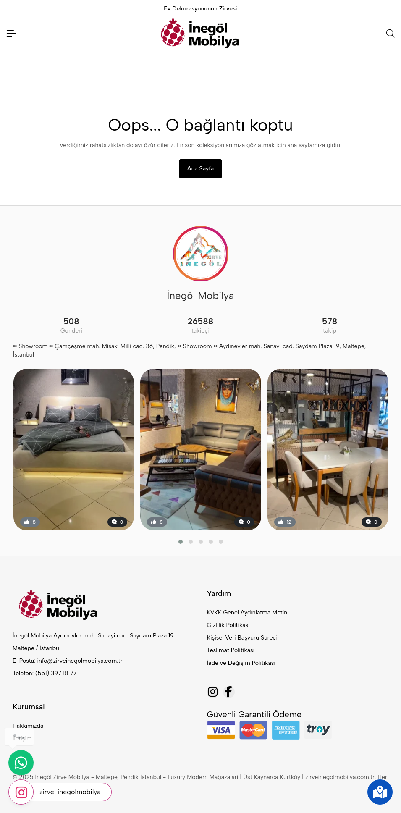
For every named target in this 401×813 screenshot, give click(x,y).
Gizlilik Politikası (228, 625)
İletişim (22, 738)
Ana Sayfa (200, 168)
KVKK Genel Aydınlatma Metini (248, 612)
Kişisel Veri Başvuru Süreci (242, 637)
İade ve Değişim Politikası (241, 662)
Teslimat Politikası (230, 650)
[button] (181, 542)
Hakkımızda (28, 725)
